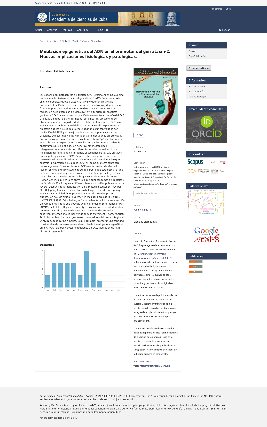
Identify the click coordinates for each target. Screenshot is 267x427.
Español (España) (197, 56)
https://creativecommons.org (155, 365)
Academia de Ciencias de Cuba (52, 3)
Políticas (67, 29)
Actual (38, 29)
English (192, 51)
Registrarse (216, 8)
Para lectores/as (197, 86)
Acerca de (83, 29)
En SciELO (102, 29)
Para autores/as (197, 91)
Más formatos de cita (146, 193)
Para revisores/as (197, 96)
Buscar (224, 29)
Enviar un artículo (199, 68)
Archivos (52, 29)
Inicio (42, 41)
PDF (140, 135)
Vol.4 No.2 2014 (70, 41)
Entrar (229, 8)
